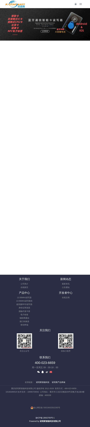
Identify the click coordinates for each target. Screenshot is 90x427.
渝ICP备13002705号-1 (45, 418)
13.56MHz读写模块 (24, 301)
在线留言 (24, 287)
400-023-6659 (45, 363)
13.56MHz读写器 (24, 297)
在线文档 (66, 297)
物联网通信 (24, 318)
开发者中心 (66, 292)
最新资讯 (66, 284)
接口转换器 (24, 321)
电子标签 (24, 315)
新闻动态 (65, 279)
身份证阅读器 (24, 308)
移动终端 (24, 325)
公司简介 (24, 284)
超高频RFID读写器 (24, 304)
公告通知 (66, 287)
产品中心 (24, 292)
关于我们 (24, 279)
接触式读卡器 (24, 311)
